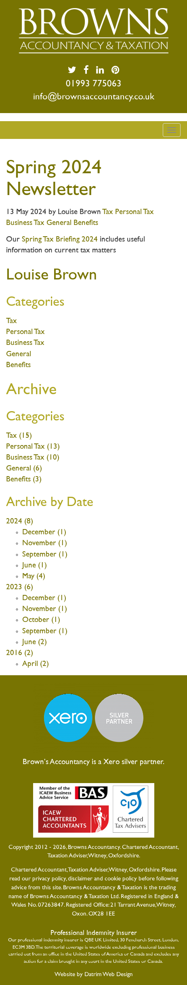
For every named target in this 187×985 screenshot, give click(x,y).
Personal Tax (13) (33, 446)
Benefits (86, 223)
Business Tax (26, 223)
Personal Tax (134, 212)
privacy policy (49, 879)
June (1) (34, 565)
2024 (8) (19, 521)
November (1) (44, 543)
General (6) (24, 468)
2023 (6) (19, 587)
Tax (108, 212)
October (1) (41, 620)
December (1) (44, 532)
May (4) (33, 576)
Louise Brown (51, 275)
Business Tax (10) (32, 457)
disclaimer (80, 879)
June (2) (34, 642)
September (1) (44, 554)
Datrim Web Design (108, 974)
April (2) (35, 664)
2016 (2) (19, 653)
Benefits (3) (24, 479)
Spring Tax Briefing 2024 (60, 239)
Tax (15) (19, 436)
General (60, 223)
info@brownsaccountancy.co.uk (93, 97)
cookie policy (121, 879)
